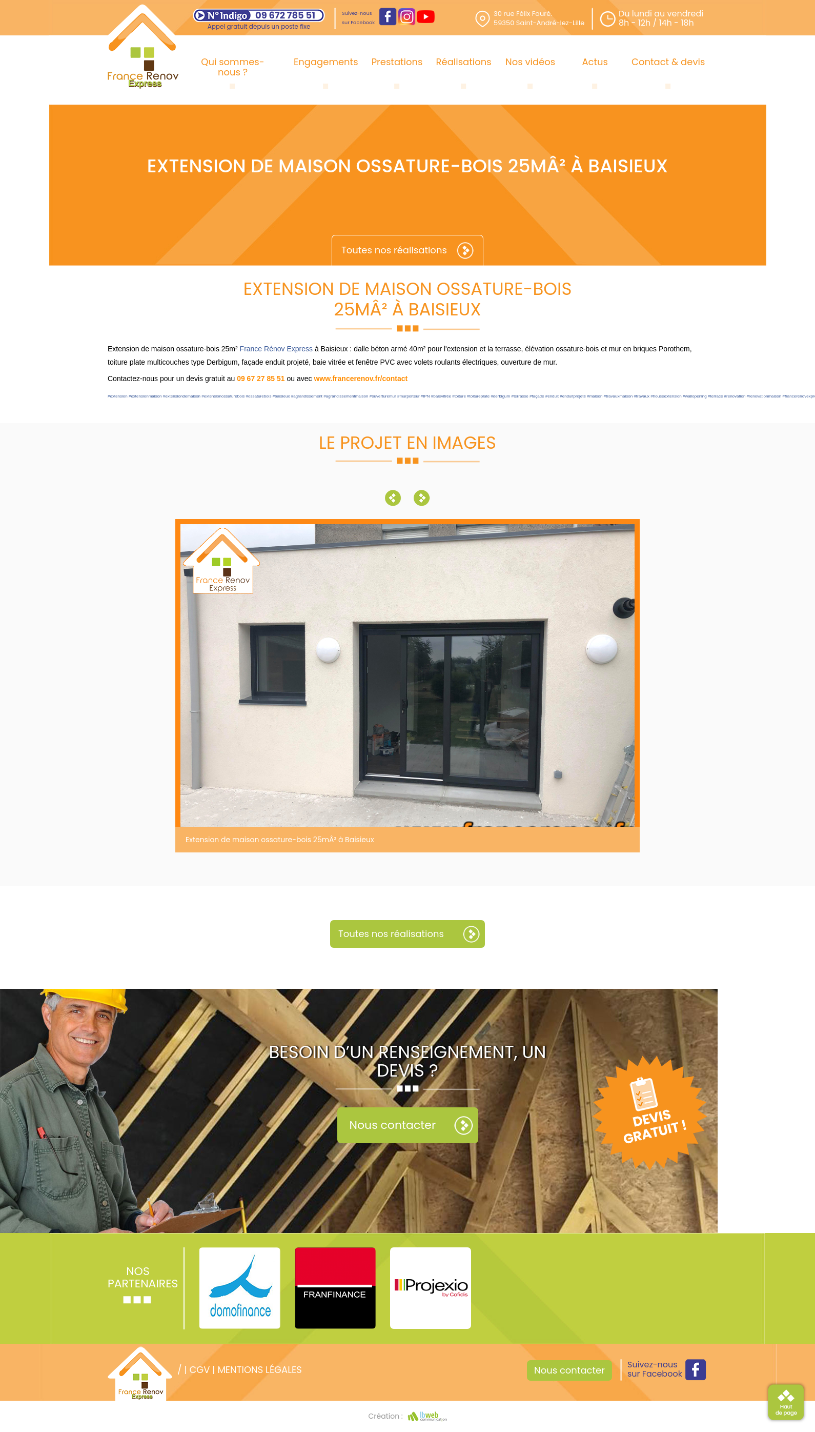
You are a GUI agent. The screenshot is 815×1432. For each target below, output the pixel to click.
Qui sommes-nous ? (232, 66)
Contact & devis (668, 61)
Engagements (326, 61)
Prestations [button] (397, 61)
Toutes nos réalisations (394, 250)
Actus (595, 61)
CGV (199, 1369)
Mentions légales (259, 1369)
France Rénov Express (276, 349)
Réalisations (464, 61)
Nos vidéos (530, 61)
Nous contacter (393, 1125)
